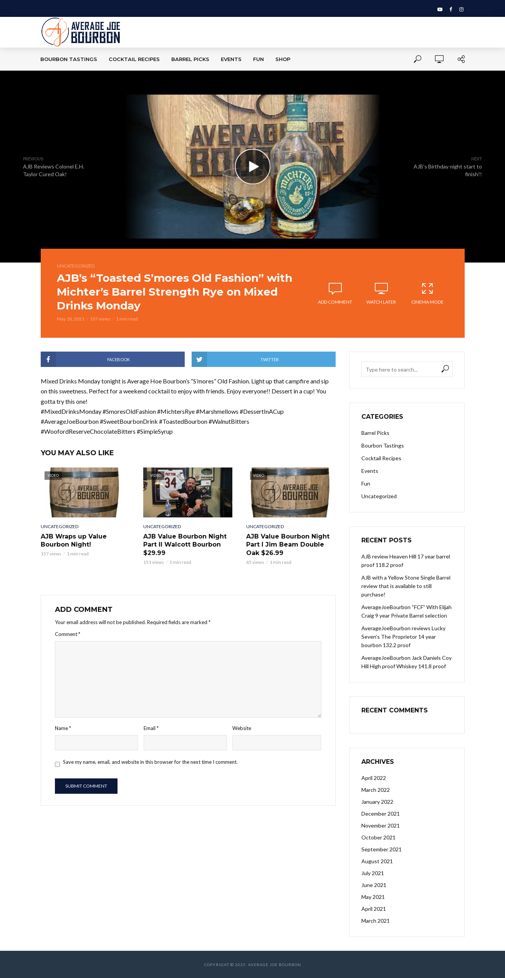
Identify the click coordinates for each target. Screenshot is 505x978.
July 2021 (372, 873)
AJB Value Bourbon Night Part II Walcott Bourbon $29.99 (185, 545)
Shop (282, 59)
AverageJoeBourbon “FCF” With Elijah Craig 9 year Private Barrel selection (406, 611)
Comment (67, 634)
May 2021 (373, 897)
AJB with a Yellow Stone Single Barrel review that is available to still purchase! (405, 586)
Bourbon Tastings (68, 59)
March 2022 (375, 789)
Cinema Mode (427, 293)
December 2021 (380, 813)
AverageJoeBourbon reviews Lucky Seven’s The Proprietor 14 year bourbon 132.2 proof (403, 636)
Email (151, 728)
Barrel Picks (190, 59)
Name (63, 728)
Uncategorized (75, 266)
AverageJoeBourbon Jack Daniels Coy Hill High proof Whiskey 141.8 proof (406, 661)
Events (231, 59)
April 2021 (373, 908)
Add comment (335, 302)
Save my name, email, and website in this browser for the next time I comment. (150, 762)
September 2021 (381, 849)
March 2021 (375, 920)
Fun (258, 59)
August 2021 (377, 861)
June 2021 (373, 885)
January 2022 (377, 801)
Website (241, 728)
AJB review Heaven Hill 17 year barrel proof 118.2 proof (405, 560)
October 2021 (378, 837)
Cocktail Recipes (134, 59)
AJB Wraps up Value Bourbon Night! (74, 540)
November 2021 (380, 825)
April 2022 (373, 778)
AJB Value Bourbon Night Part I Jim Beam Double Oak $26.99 (287, 545)
